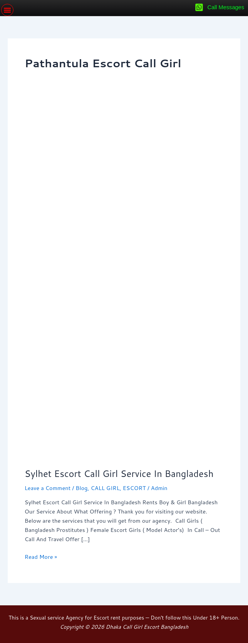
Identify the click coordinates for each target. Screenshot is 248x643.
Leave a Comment (47, 488)
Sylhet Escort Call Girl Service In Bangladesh (119, 473)
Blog (81, 488)
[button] (7, 10)
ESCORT (134, 488)
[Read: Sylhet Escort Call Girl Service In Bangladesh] (124, 282)
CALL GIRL (105, 488)
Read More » (41, 556)
